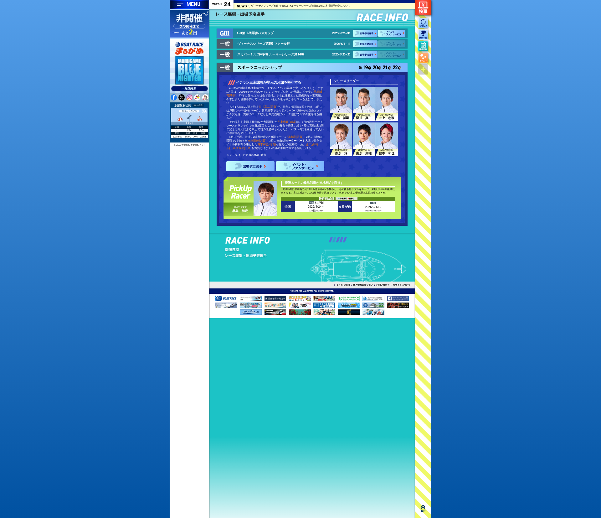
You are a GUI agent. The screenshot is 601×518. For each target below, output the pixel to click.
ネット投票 (423, 7)
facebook (174, 97)
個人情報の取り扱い (363, 285)
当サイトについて (401, 285)
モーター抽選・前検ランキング (255, 255)
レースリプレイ (255, 267)
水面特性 (316, 255)
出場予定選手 (365, 33)
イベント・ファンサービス (391, 33)
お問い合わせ (382, 285)
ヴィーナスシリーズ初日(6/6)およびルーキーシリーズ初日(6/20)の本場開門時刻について (300, 6)
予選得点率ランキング (255, 261)
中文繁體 (194, 145)
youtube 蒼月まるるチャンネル (205, 97)
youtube (197, 97)
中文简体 (185, 145)
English (177, 145)
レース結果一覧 (255, 273)
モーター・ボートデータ (316, 261)
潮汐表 (316, 249)
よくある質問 (343, 285)
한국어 (202, 145)
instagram (189, 97)
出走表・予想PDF (255, 249)
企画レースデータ (316, 267)
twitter (181, 97)
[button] (331, 239)
